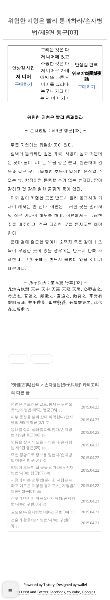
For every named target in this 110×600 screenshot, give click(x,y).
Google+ (89, 591)
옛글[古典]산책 (26, 384)
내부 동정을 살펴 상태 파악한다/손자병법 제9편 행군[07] (42, 419)
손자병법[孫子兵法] (62, 384)
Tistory (49, 584)
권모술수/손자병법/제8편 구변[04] (40, 512)
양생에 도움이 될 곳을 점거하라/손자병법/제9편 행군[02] (42, 470)
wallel (82, 584)
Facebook (57, 591)
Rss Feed (22, 591)
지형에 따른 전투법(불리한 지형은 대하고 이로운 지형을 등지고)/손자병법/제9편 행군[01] (43, 485)
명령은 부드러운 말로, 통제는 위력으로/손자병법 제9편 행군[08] (41, 407)
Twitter (42, 591)
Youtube (73, 591)
